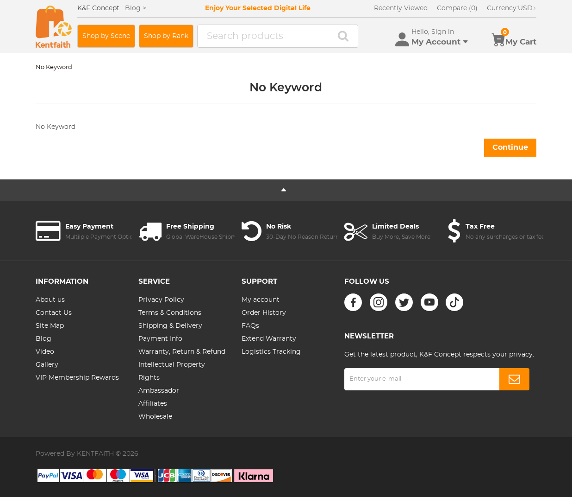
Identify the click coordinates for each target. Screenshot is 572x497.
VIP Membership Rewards (77, 378)
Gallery (47, 365)
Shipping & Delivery (170, 326)
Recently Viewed (401, 8)
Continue (510, 147)
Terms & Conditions (169, 313)
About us (50, 300)
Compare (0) (457, 8)
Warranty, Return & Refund (181, 352)
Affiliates (152, 404)
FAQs (250, 326)
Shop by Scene (106, 36)
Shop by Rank (166, 36)
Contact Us (54, 313)
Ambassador (158, 391)
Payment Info (160, 339)
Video (45, 352)
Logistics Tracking (271, 352)
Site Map (50, 326)
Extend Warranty (269, 339)
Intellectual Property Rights (171, 371)
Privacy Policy (161, 300)
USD (511, 8)
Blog (43, 339)
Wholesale (155, 417)
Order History (264, 313)
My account (261, 300)
